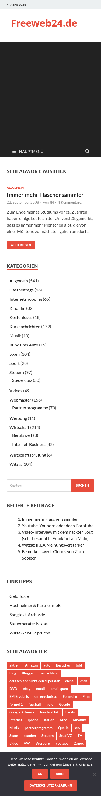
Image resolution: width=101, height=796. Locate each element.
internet (15, 720)
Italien (49, 720)
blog (12, 673)
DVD (13, 689)
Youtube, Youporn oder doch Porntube (57, 525)
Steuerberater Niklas (28, 623)
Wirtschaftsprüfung (27, 454)
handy (70, 712)
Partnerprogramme (30, 407)
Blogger (28, 673)
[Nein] (94, 774)
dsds (83, 681)
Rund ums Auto (23, 344)
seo (77, 728)
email (40, 689)
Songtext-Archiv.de (27, 614)
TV (80, 735)
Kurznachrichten (24, 326)
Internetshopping (25, 298)
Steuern (16, 372)
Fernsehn (70, 696)
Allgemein (15, 188)
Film (86, 696)
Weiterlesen (19, 244)
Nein (60, 774)
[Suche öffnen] (87, 151)
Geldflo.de (19, 596)
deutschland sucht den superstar (34, 681)
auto (46, 665)
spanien (30, 735)
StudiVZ (65, 735)
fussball (35, 704)
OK (40, 774)
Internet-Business (29, 444)
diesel (70, 681)
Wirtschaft (19, 427)
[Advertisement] (50, 92)
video (13, 743)
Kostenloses (20, 317)
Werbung (18, 418)
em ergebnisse (45, 696)
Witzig (15, 463)
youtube (62, 743)
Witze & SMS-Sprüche (29, 632)
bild (79, 665)
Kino (63, 720)
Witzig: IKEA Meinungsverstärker (53, 544)
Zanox (79, 743)
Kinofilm (17, 308)
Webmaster (20, 399)
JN (52, 202)
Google (64, 704)
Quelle (63, 728)
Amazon (31, 665)
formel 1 (16, 704)
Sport (14, 363)
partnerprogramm (39, 728)
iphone (33, 720)
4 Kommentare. (70, 202)
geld (50, 704)
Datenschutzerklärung (50, 785)
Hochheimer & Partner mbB (35, 605)
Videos (15, 390)
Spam (14, 353)
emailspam (59, 689)
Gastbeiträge (21, 289)
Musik (15, 335)
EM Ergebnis (19, 696)
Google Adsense (21, 712)
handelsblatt (50, 712)
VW (27, 743)
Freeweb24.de (44, 23)
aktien (14, 665)
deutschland (49, 673)
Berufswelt (22, 435)
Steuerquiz (22, 380)
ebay (26, 689)
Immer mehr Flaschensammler (45, 194)
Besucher (63, 665)
